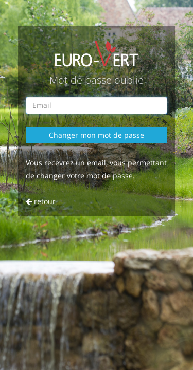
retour (41, 201)
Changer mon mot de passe (96, 135)
